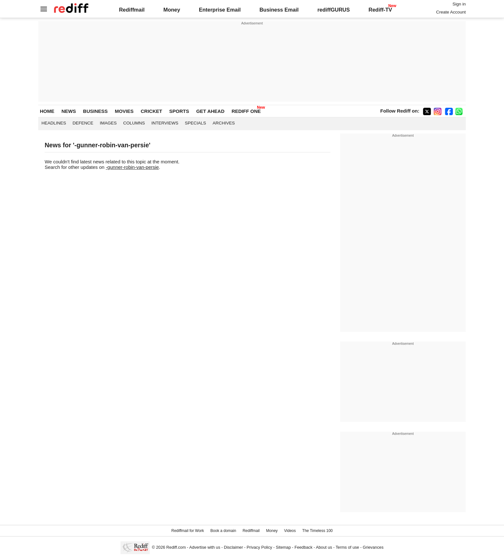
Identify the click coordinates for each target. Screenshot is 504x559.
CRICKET (151, 111)
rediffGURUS (333, 10)
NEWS (68, 111)
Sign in (459, 4)
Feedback (303, 547)
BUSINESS (95, 111)
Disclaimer (233, 547)
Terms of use (347, 547)
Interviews (164, 123)
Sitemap (283, 547)
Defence (83, 123)
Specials (195, 123)
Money (171, 10)
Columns (134, 123)
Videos (290, 530)
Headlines (53, 123)
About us (324, 547)
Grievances (373, 547)
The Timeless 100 (317, 530)
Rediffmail (132, 10)
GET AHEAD (210, 111)
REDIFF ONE (246, 111)
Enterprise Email (220, 10)
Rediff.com (176, 547)
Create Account (451, 12)
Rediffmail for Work (187, 530)
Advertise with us (204, 547)
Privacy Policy (259, 547)
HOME (47, 111)
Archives (223, 123)
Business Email (279, 10)
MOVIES (124, 111)
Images (108, 123)
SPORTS (179, 111)
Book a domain (223, 530)
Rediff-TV (380, 10)
